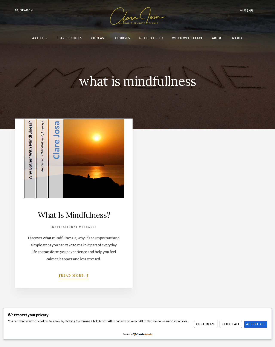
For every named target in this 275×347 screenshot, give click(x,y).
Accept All (255, 324)
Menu (247, 10)
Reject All (231, 324)
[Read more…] (74, 274)
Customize (205, 324)
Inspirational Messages (74, 227)
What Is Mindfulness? (74, 215)
